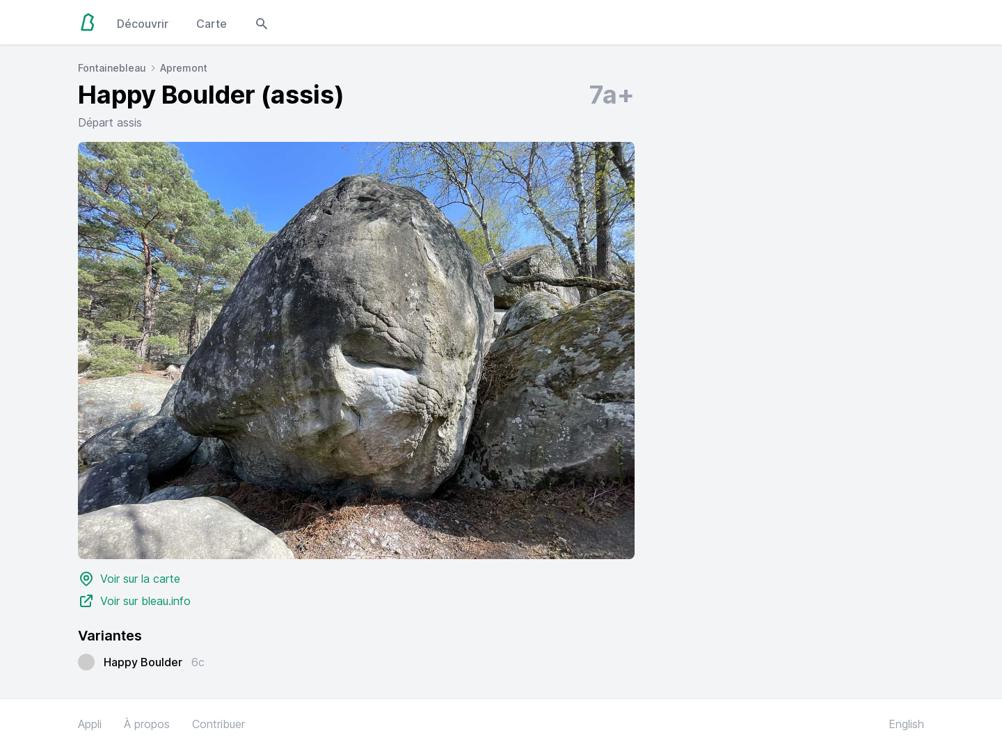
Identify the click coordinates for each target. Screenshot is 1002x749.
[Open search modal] (261, 22)
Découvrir (142, 24)
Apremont (183, 68)
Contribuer (218, 724)
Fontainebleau (112, 68)
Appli (90, 724)
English (906, 724)
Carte (211, 24)
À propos (147, 724)
